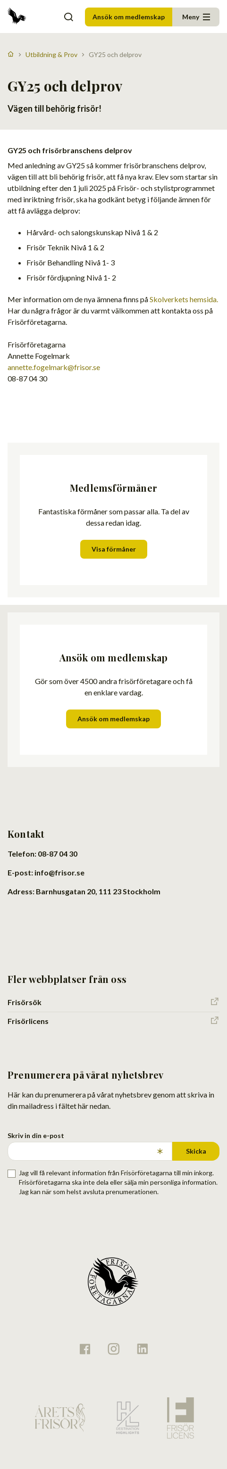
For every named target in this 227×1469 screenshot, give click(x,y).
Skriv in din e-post (36, 1135)
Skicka (196, 1151)
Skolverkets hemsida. (184, 299)
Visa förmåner (114, 549)
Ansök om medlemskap (128, 17)
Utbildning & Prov (51, 54)
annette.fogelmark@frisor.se (54, 367)
